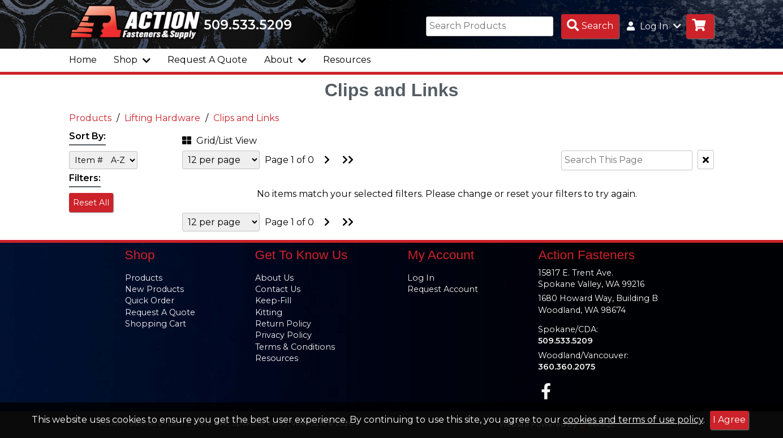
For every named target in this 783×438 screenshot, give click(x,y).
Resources (347, 59)
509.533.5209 (248, 25)
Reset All (91, 202)
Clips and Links (246, 118)
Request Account (442, 289)
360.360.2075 (566, 367)
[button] (235, 139)
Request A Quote (207, 59)
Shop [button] (132, 59)
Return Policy (283, 324)
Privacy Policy (283, 335)
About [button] (285, 59)
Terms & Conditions (295, 347)
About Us (274, 278)
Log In (420, 278)
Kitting (268, 312)
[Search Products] (590, 26)
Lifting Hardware (162, 118)
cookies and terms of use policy (633, 419)
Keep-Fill (273, 300)
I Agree (729, 419)
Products (90, 118)
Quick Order (149, 300)
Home (83, 59)
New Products (154, 289)
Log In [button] (654, 26)
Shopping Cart (155, 324)
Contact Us (277, 289)
